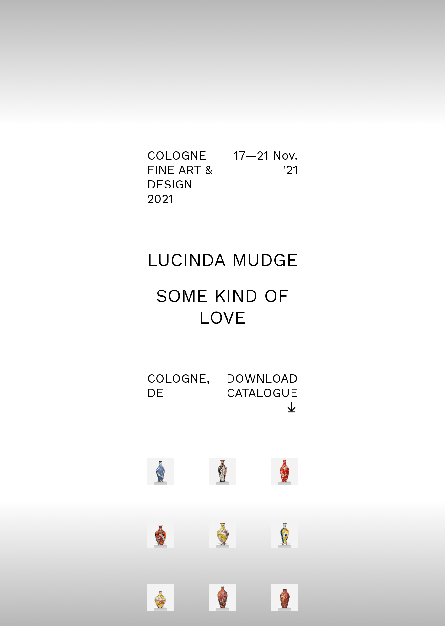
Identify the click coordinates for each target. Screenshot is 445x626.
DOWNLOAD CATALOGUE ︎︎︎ (262, 393)
